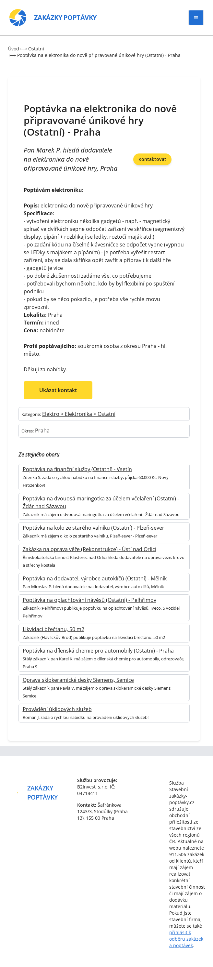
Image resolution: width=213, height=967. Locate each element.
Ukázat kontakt (58, 390)
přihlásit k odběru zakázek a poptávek (186, 938)
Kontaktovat (152, 159)
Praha (42, 430)
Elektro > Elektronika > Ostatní (78, 413)
